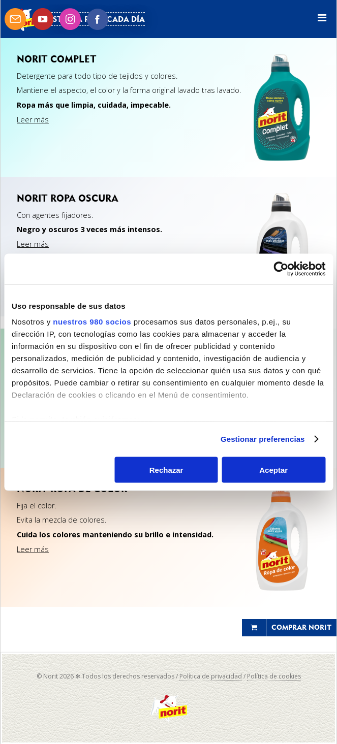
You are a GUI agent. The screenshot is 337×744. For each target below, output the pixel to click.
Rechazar (166, 469)
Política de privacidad (210, 676)
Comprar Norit (301, 627)
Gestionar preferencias (263, 439)
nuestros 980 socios (92, 321)
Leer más (33, 119)
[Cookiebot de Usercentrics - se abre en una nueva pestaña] (280, 268)
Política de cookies (274, 676)
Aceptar (273, 469)
